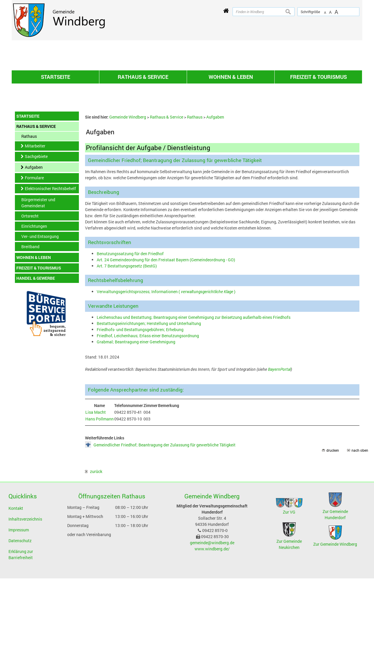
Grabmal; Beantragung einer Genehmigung (136, 410)
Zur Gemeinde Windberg (335, 612)
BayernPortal (279, 438)
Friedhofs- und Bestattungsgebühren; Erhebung (140, 398)
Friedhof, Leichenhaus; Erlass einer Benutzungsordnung (148, 404)
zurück (93, 540)
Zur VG (289, 580)
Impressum (18, 598)
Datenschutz (20, 609)
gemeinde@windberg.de (212, 611)
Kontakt (15, 577)
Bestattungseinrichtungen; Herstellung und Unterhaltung (149, 392)
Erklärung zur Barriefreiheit (20, 623)
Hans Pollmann (99, 487)
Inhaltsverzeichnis (25, 587)
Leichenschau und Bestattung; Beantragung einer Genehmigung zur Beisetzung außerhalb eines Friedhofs (193, 386)
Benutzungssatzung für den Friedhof (130, 322)
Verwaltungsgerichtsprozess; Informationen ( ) (166, 360)
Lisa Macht (95, 480)
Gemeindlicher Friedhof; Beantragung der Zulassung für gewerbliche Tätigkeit (165, 513)
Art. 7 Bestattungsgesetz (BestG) (127, 334)
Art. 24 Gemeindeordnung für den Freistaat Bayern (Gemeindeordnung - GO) (166, 328)
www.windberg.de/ (212, 617)
